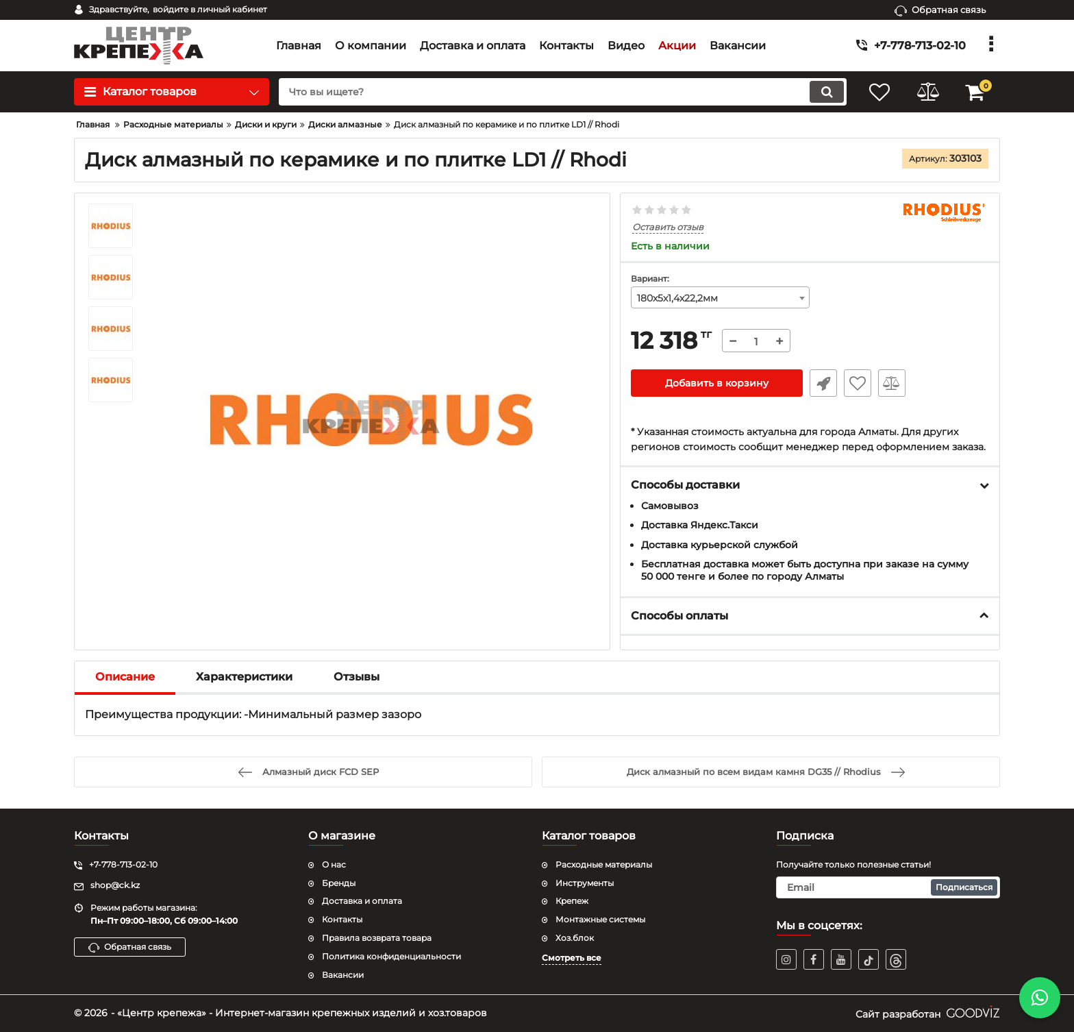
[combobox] (720, 297)
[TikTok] (868, 959)
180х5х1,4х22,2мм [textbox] (677, 298)
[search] (563, 92)
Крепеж (571, 901)
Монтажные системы (600, 919)
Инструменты (584, 883)
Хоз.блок (574, 938)
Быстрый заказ (823, 383)
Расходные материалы (603, 864)
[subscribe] (888, 887)
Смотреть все (571, 958)
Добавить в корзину (717, 383)
